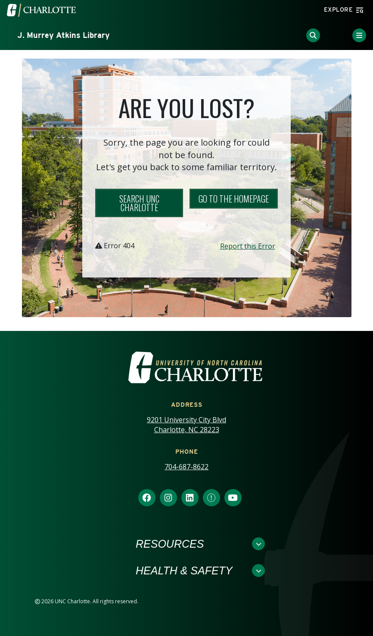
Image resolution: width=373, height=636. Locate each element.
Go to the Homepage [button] (234, 198)
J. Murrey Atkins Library (63, 35)
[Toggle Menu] (359, 35)
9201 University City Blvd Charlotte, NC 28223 (186, 424)
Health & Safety (184, 570)
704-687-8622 (186, 466)
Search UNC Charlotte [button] (139, 203)
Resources (170, 544)
